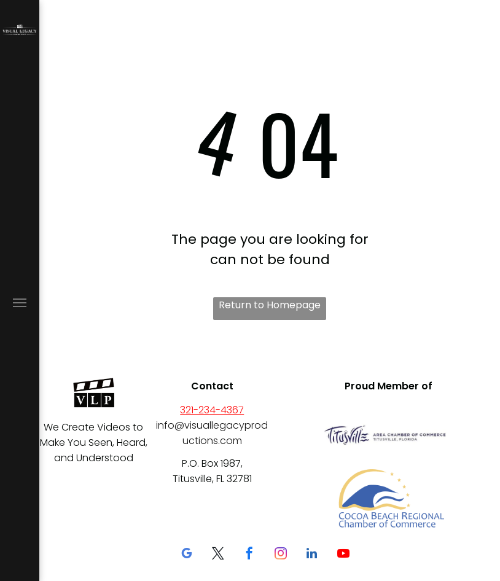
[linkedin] (312, 555)
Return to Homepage (270, 305)
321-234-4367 (212, 410)
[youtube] (343, 555)
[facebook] (249, 555)
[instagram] (280, 555)
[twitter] (218, 555)
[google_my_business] (187, 555)
